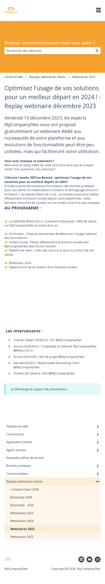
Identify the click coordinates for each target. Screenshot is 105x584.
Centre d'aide (13, 77)
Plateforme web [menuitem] (17, 426)
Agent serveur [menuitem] (16, 450)
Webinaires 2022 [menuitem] (22, 537)
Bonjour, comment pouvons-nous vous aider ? (49, 43)
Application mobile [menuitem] (19, 442)
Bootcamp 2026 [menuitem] (21, 497)
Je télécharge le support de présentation (39, 389)
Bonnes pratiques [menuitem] (18, 466)
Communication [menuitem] (17, 474)
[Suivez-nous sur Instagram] (98, 559)
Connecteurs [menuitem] (15, 434)
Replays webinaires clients (47, 77)
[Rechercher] (97, 50)
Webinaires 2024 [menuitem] (22, 521)
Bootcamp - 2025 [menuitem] (22, 505)
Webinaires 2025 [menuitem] (22, 513)
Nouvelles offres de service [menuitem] (25, 458)
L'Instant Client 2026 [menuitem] (24, 489)
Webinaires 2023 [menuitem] (22, 529)
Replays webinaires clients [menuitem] (24, 481)
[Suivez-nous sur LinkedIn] (81, 559)
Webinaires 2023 (83, 77)
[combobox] (49, 50)
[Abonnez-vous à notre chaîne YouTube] (89, 559)
